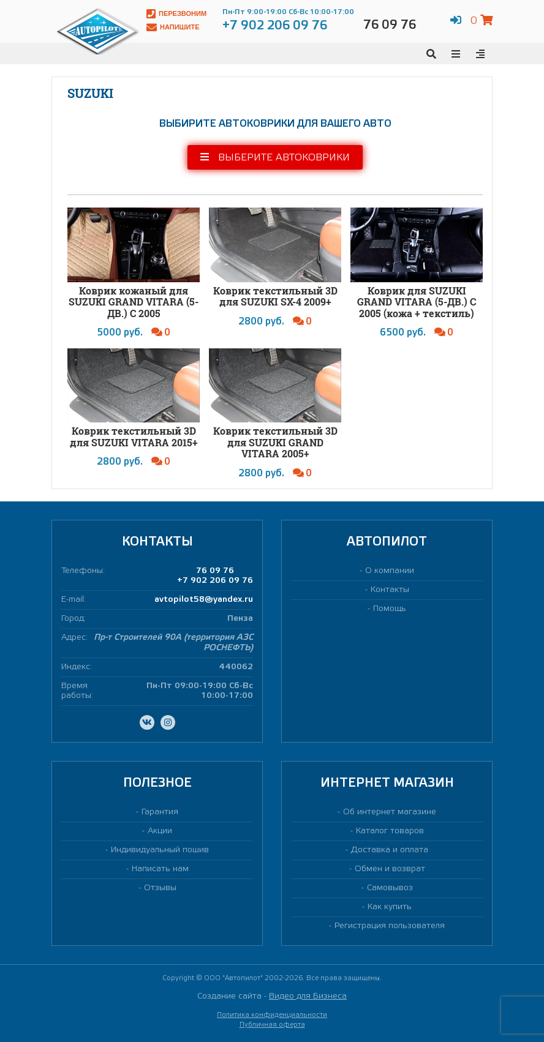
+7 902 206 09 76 (215, 581)
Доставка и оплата (389, 850)
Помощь (389, 609)
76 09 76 (215, 571)
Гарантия (160, 812)
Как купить (390, 907)
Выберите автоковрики (275, 157)
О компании (389, 571)
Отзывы (160, 888)
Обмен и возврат (390, 869)
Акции (160, 831)
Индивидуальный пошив (160, 850)
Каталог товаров (390, 831)
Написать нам (160, 869)
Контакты (390, 590)
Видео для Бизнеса (308, 996)
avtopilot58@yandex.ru (203, 600)
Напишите (173, 27)
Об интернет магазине (389, 812)
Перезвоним (176, 14)
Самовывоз (390, 888)
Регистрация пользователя (389, 926)
